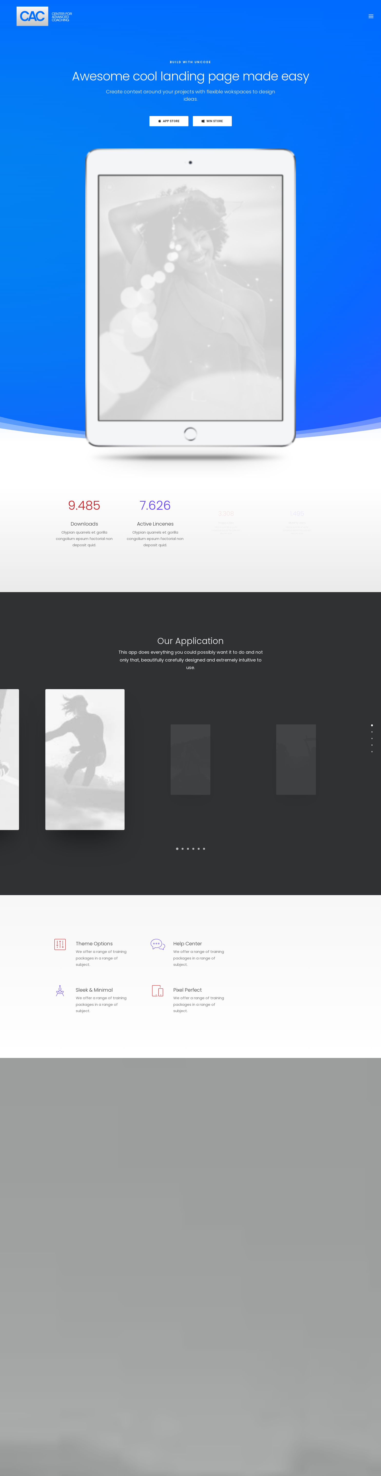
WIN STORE (212, 121)
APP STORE (168, 121)
